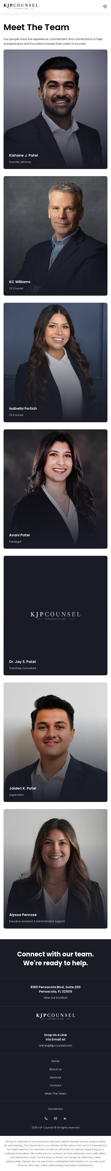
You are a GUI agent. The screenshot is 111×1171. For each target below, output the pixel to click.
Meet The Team (55, 1094)
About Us (55, 1069)
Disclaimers (55, 1109)
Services (55, 1077)
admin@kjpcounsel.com (55, 1045)
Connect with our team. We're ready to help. (55, 959)
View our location (55, 998)
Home (55, 1061)
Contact (55, 1085)
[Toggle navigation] (105, 6)
